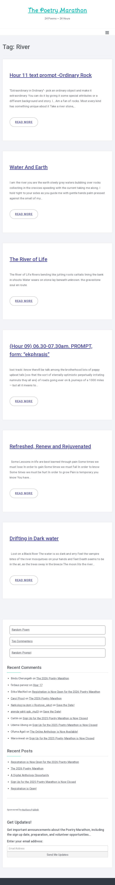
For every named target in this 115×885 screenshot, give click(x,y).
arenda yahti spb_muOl (25, 711)
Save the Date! (65, 705)
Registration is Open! (24, 788)
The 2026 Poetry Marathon (52, 678)
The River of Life (28, 259)
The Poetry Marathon (57, 10)
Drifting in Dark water (34, 538)
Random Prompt (21, 652)
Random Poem (21, 629)
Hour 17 (38, 685)
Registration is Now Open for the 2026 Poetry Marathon (66, 691)
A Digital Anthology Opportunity (30, 775)
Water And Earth (29, 167)
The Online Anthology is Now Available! (54, 731)
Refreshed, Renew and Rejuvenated (50, 446)
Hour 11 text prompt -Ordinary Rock (51, 75)
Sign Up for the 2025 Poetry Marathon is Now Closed (55, 718)
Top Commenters (22, 641)
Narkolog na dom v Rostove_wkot (31, 705)
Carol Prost (18, 698)
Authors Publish (30, 809)
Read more (24, 122)
